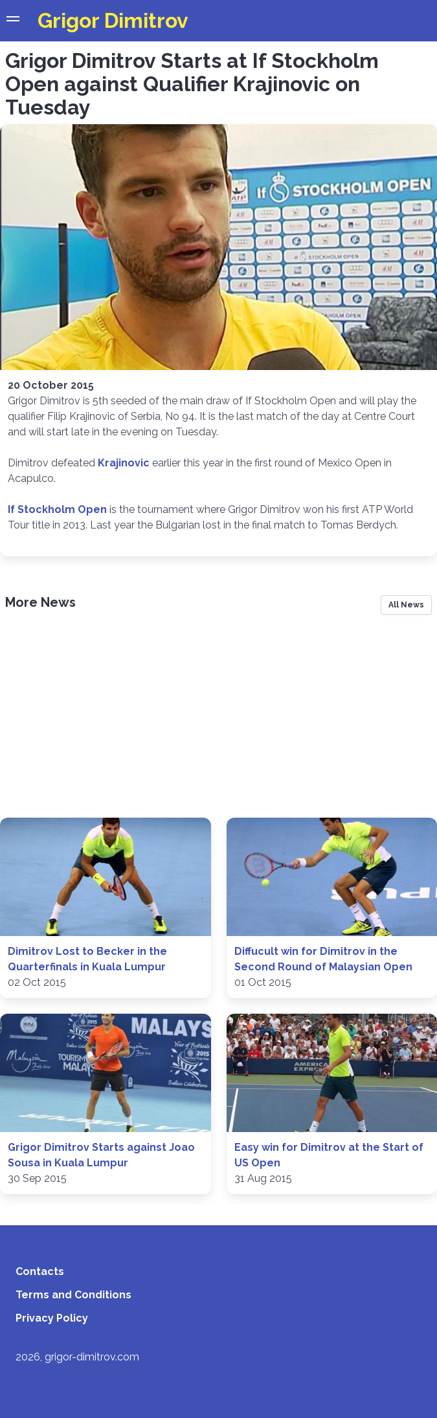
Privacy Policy (52, 1318)
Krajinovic (124, 463)
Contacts (40, 1271)
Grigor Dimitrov (113, 20)
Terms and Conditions (73, 1295)
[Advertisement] (218, 720)
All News (406, 604)
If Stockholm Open (57, 509)
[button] (13, 21)
